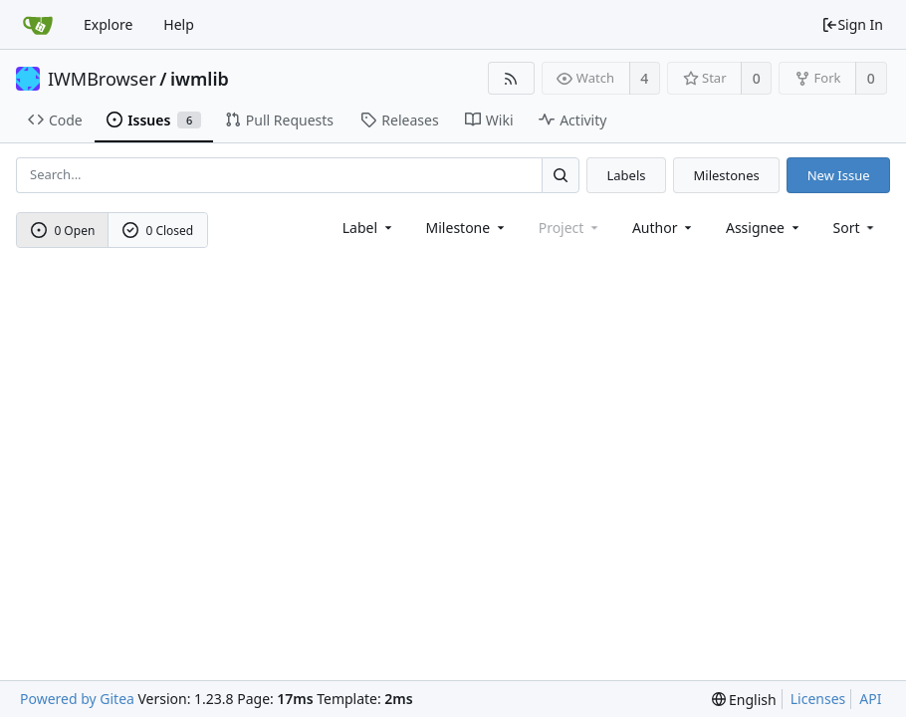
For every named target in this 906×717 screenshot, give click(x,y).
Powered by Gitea (77, 698)
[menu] (855, 227)
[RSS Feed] (511, 78)
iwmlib (199, 79)
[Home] (38, 25)
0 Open (63, 230)
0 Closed (158, 230)
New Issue (838, 175)
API (870, 698)
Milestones (727, 175)
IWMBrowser (102, 79)
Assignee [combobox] (764, 227)
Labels (625, 175)
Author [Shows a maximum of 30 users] (663, 227)
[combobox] (369, 227)
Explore (108, 24)
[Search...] (560, 174)
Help (178, 24)
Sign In (852, 24)
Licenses (818, 698)
